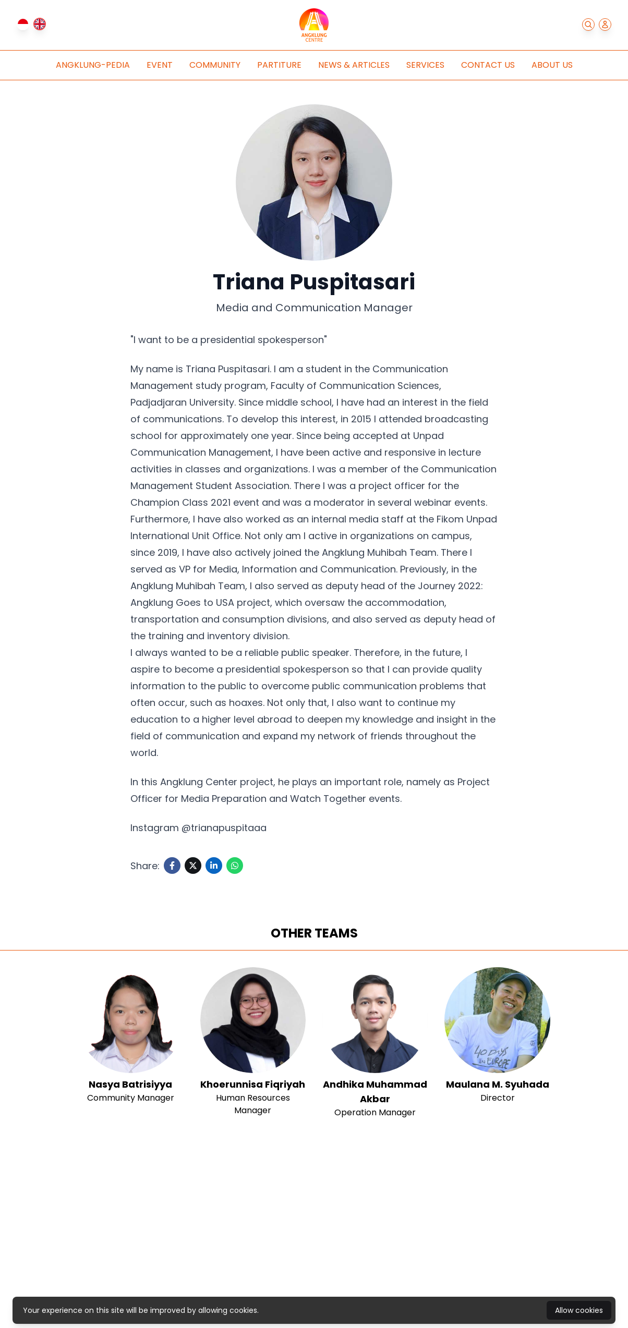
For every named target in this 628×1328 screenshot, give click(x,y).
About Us (552, 65)
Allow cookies (579, 1310)
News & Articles (354, 65)
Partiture (279, 65)
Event (160, 65)
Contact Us (488, 65)
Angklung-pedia (93, 65)
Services (425, 65)
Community (214, 65)
